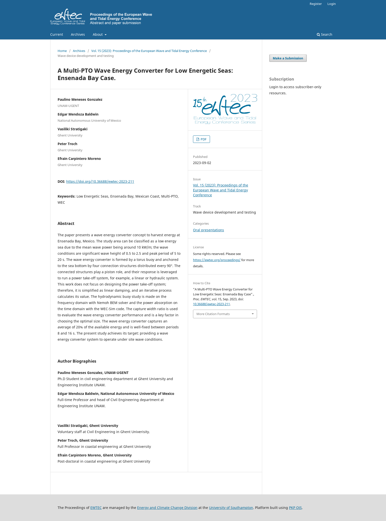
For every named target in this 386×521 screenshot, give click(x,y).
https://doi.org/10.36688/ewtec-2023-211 (100, 181)
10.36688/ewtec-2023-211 (211, 304)
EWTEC (96, 507)
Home (62, 51)
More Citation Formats (213, 314)
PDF (203, 139)
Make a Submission (288, 58)
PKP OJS (295, 507)
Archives (78, 34)
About (98, 34)
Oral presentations (208, 230)
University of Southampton (231, 507)
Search (324, 34)
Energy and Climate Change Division (167, 507)
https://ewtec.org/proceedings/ (217, 260)
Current (56, 34)
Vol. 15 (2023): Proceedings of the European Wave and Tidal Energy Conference (149, 51)
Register (316, 3)
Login (331, 3)
